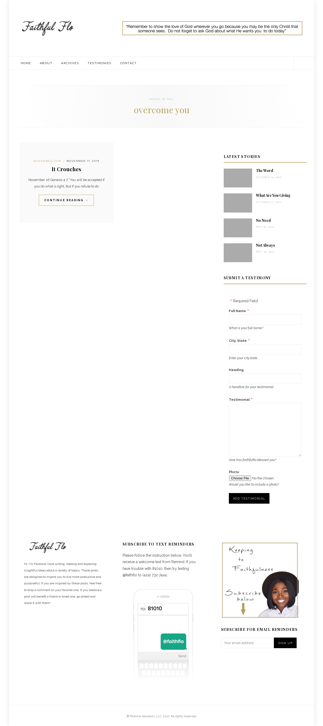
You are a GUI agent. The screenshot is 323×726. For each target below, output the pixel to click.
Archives (70, 63)
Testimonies (99, 63)
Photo (234, 472)
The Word (264, 170)
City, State (238, 341)
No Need (263, 220)
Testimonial (239, 400)
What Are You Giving (273, 195)
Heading (236, 370)
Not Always (265, 245)
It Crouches (66, 168)
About (46, 63)
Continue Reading (66, 200)
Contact (128, 63)
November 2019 (47, 161)
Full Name (237, 311)
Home (26, 63)
